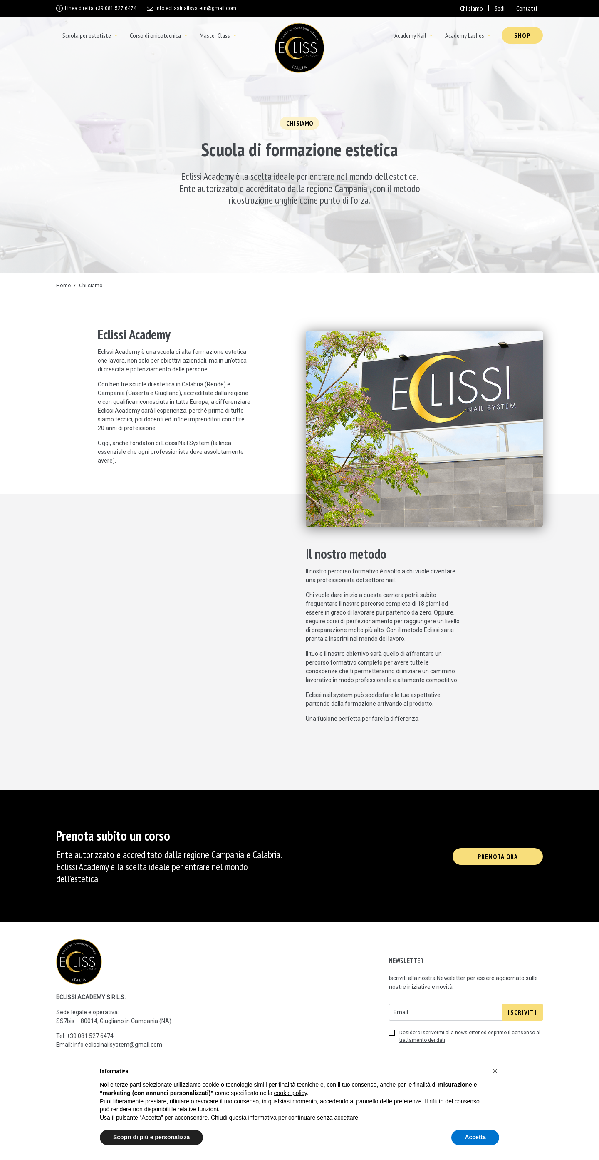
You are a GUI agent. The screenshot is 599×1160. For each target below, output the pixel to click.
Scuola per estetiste (86, 35)
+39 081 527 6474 (100, 8)
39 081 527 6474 (92, 1036)
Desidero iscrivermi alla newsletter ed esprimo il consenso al (464, 1036)
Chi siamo (471, 8)
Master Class (215, 35)
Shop (522, 35)
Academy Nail (410, 35)
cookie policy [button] (290, 1093)
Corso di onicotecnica (155, 35)
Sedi (500, 8)
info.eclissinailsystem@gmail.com (196, 8)
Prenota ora (498, 856)
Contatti (526, 8)
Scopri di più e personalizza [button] (151, 1137)
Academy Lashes (464, 35)
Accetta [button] (475, 1137)
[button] (495, 1071)
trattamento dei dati (422, 1040)
